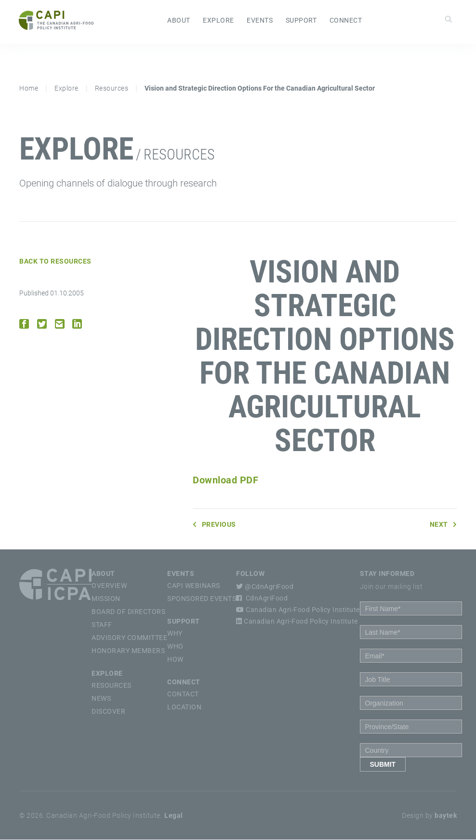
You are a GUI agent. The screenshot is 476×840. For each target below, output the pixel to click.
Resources (112, 89)
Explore (218, 21)
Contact (183, 694)
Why (175, 634)
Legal (173, 816)
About (178, 21)
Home (28, 89)
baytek (446, 816)
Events (260, 21)
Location (184, 707)
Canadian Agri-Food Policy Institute (298, 610)
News (101, 699)
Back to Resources (55, 262)
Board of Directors (128, 612)
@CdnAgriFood (264, 587)
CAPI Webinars (193, 586)
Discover (108, 712)
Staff (102, 625)
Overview (109, 586)
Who (175, 647)
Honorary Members (128, 651)
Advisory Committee (129, 638)
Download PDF (225, 480)
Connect (346, 21)
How (175, 660)
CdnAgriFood (262, 598)
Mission (106, 599)
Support (301, 21)
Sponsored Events (201, 599)
